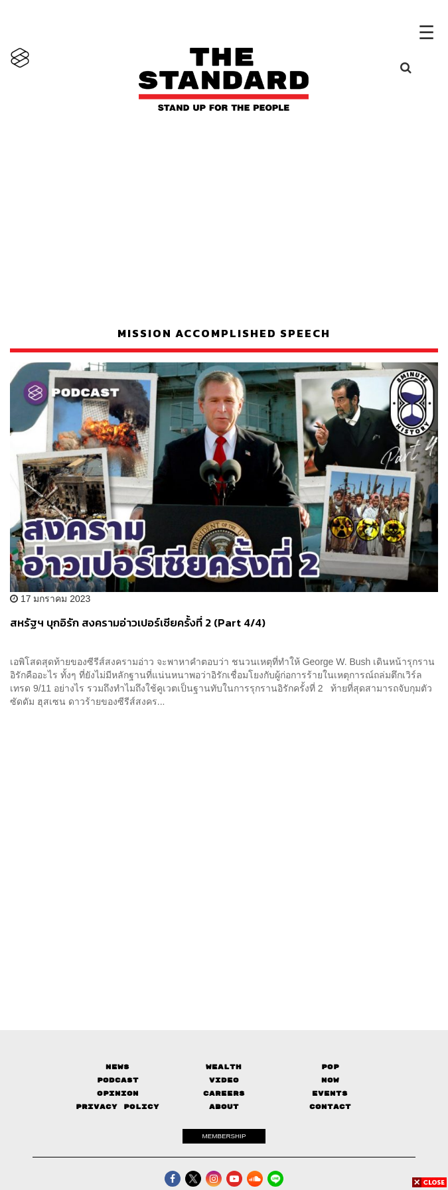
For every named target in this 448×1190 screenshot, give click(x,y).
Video (224, 1080)
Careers (224, 1093)
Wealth (224, 1067)
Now (330, 1080)
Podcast (118, 1080)
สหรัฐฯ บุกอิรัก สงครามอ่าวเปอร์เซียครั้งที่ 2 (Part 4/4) (137, 623)
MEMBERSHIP (224, 1136)
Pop (330, 1067)
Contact (330, 1106)
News (117, 1067)
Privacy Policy (117, 1106)
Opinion (118, 1093)
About (224, 1106)
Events (330, 1093)
